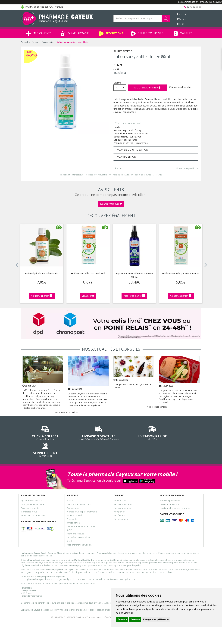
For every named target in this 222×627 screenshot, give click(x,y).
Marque (34, 42)
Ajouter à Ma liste (180, 87)
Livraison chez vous (169, 491)
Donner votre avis (111, 204)
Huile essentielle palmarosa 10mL (180, 274)
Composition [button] (126, 157)
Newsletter (72, 506)
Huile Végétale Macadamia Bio (41, 274)
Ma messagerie (120, 506)
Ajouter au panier (147, 88)
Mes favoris (119, 502)
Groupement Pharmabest (33, 491)
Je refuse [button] (135, 619)
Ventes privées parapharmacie (82, 498)
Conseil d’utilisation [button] (132, 150)
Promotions (111, 33)
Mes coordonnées (122, 491)
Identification (119, 487)
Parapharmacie (75, 33)
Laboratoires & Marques (79, 491)
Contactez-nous (29, 498)
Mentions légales (75, 520)
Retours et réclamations (33, 502)
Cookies (71, 528)
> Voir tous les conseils (156, 407)
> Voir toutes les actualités (65, 412)
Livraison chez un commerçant (175, 495)
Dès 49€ (88, 434)
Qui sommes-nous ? (31, 487)
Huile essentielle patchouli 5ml (88, 274)
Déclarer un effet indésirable (81, 513)
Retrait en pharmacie (170, 487)
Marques (183, 33)
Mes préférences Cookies (80, 531)
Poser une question (30, 495)
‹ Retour (117, 169)
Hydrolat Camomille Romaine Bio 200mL (134, 275)
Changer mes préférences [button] (156, 619)
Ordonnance (73, 509)
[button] (119, 87)
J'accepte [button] (122, 619)
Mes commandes (122, 495)
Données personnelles (78, 524)
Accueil (24, 42)
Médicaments (38, 33)
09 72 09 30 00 (180, 432)
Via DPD (134, 432)
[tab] (156, 150)
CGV (69, 517)
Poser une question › (187, 168)
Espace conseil (74, 502)
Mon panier (119, 498)
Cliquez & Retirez (42, 432)
